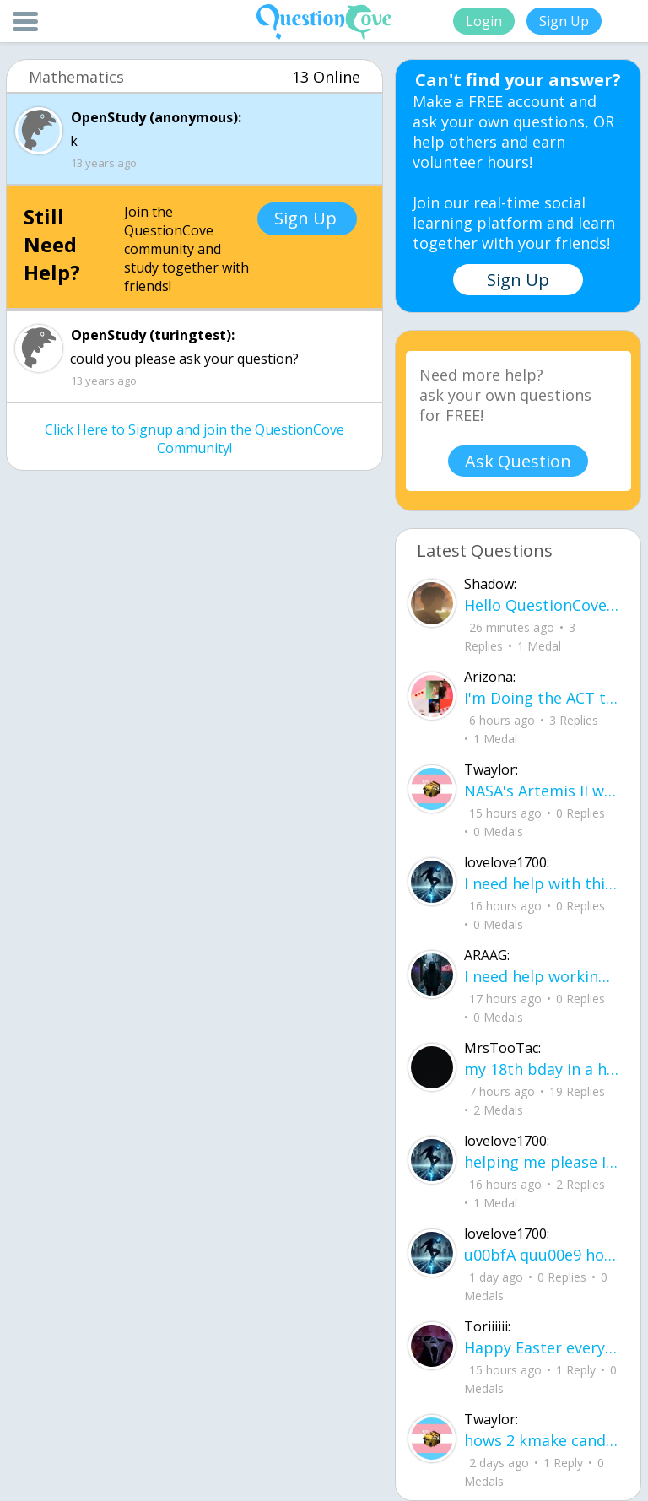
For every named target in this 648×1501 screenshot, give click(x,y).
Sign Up (564, 21)
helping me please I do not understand (541, 1162)
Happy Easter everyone (541, 1347)
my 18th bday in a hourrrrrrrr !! (541, 1069)
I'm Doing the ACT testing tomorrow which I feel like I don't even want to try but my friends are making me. (541, 698)
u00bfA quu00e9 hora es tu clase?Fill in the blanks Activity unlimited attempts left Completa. (541, 1255)
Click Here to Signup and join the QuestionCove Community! (194, 438)
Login (484, 21)
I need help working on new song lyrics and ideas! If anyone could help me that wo (541, 976)
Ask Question (518, 461)
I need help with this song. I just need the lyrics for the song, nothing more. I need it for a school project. (541, 883)
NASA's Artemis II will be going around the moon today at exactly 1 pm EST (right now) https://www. (541, 790)
